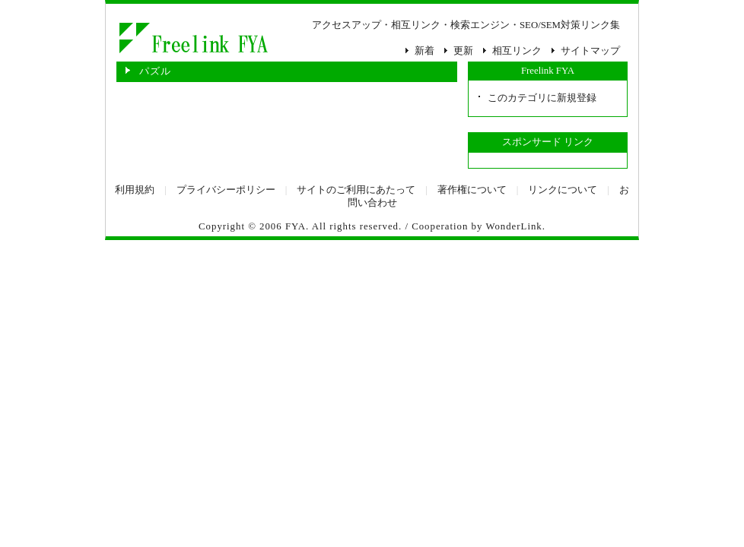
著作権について (472, 190)
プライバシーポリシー (225, 190)
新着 (424, 51)
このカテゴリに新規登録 (542, 98)
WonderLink (513, 226)
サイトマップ (590, 51)
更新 (463, 51)
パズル (192, 38)
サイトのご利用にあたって (356, 190)
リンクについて (562, 190)
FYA (295, 226)
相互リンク (517, 51)
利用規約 (134, 190)
